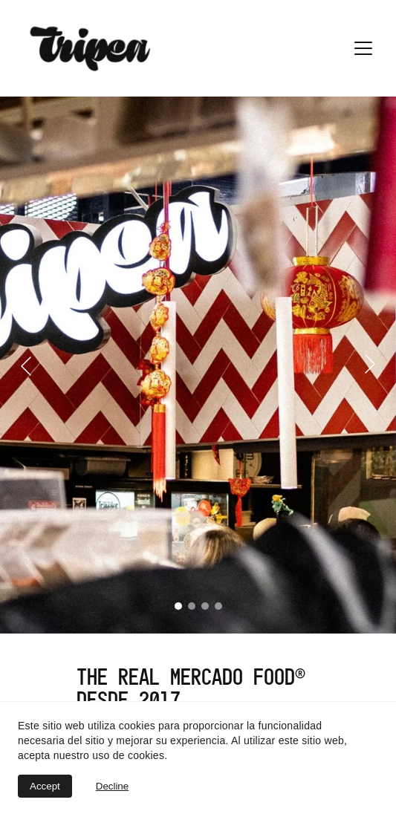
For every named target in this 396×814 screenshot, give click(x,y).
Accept (45, 786)
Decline (112, 786)
